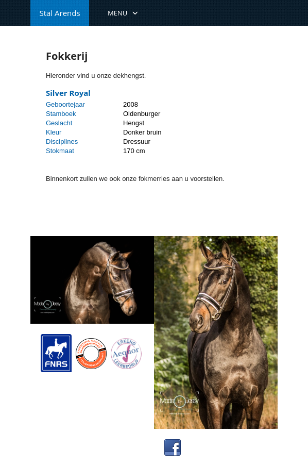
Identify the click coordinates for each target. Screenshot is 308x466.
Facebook (202, 447)
